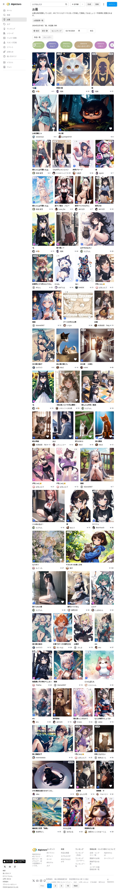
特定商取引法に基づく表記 (78, 879)
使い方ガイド (7, 873)
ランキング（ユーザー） (80, 859)
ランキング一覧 (80, 865)
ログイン (112, 4)
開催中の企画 (94, 858)
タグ (48, 866)
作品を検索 (65, 853)
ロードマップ (109, 858)
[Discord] (37, 880)
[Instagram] (41, 880)
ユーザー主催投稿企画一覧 (94, 868)
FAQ (75, 882)
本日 (91, 31)
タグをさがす (66, 856)
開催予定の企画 (94, 862)
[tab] (37, 37)
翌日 (45, 30)
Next (76, 886)
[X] (33, 880)
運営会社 (102, 882)
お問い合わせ (7, 879)
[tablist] (42, 37)
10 (68, 886)
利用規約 (5, 882)
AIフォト (50, 856)
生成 (89, 4)
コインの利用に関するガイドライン (59, 882)
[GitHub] (44, 880)
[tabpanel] (73, 440)
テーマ (49, 859)
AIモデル (50, 862)
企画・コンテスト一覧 (94, 854)
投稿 (97, 4)
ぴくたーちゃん (7, 876)
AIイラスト (51, 853)
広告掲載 (93, 882)
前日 (36, 30)
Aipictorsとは (108, 854)
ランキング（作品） (79, 854)
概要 (4, 871)
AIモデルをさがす (66, 860)
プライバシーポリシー (10, 884)
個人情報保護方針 (60, 879)
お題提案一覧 (38, 20)
